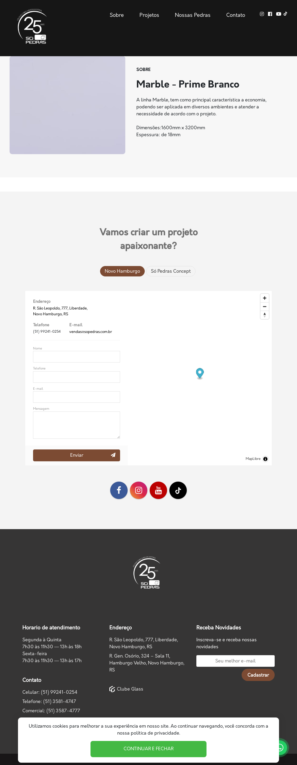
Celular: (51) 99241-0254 (49, 692)
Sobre (117, 15)
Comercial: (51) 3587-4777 (51, 711)
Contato (235, 15)
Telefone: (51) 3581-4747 (49, 701)
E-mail (38, 389)
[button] (200, 374)
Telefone (39, 368)
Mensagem (41, 409)
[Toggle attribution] (265, 459)
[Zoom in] (264, 298)
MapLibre (253, 459)
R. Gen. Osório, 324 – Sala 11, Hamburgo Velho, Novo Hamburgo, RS (146, 663)
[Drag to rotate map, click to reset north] (264, 315)
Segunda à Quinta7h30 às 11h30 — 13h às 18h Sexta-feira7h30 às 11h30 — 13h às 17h (52, 650)
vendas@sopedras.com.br (90, 331)
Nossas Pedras (193, 15)
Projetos (149, 15)
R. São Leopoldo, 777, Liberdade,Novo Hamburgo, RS (143, 643)
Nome (37, 348)
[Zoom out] (264, 306)
